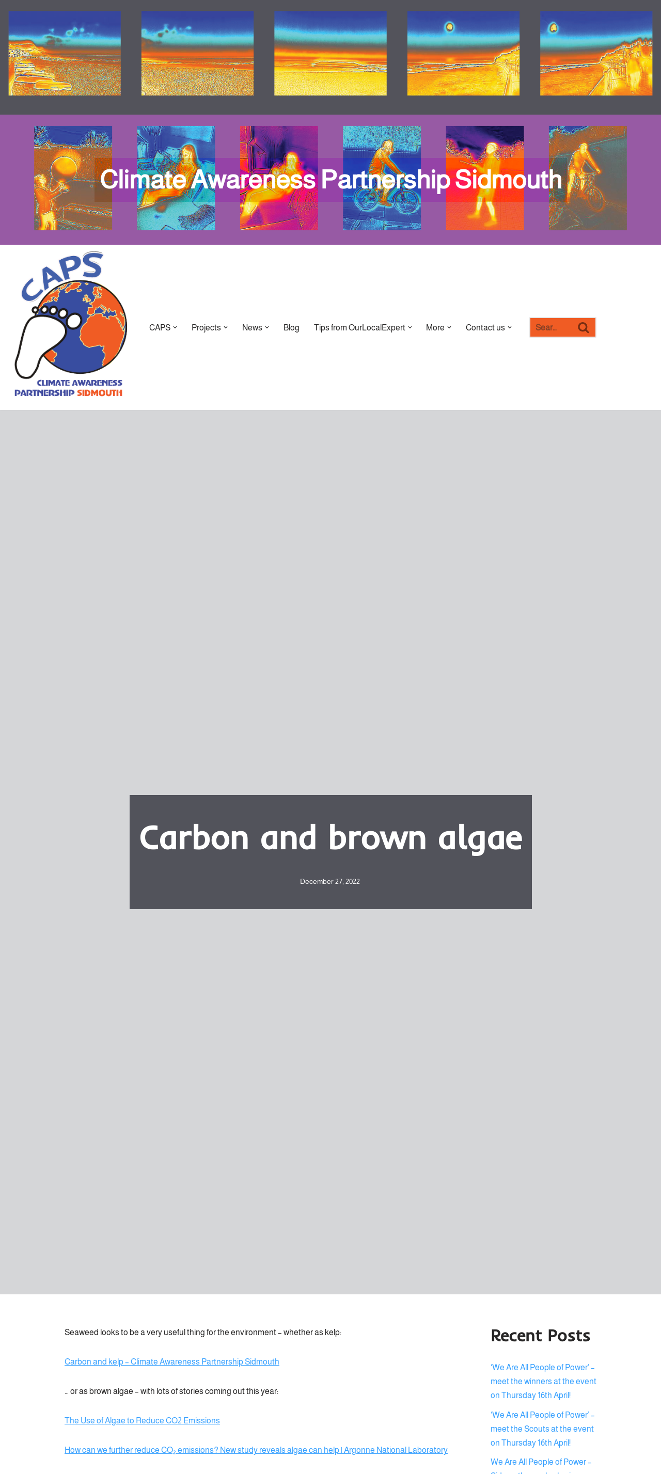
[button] (175, 327)
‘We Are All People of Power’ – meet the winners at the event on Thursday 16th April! (543, 1381)
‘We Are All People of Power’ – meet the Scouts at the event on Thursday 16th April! (543, 1428)
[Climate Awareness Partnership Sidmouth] (331, 180)
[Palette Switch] (591, 57)
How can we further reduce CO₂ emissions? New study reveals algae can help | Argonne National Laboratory (256, 1450)
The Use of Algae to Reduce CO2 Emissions (142, 1421)
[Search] (551, 327)
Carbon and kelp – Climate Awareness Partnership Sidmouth (172, 1361)
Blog (292, 327)
